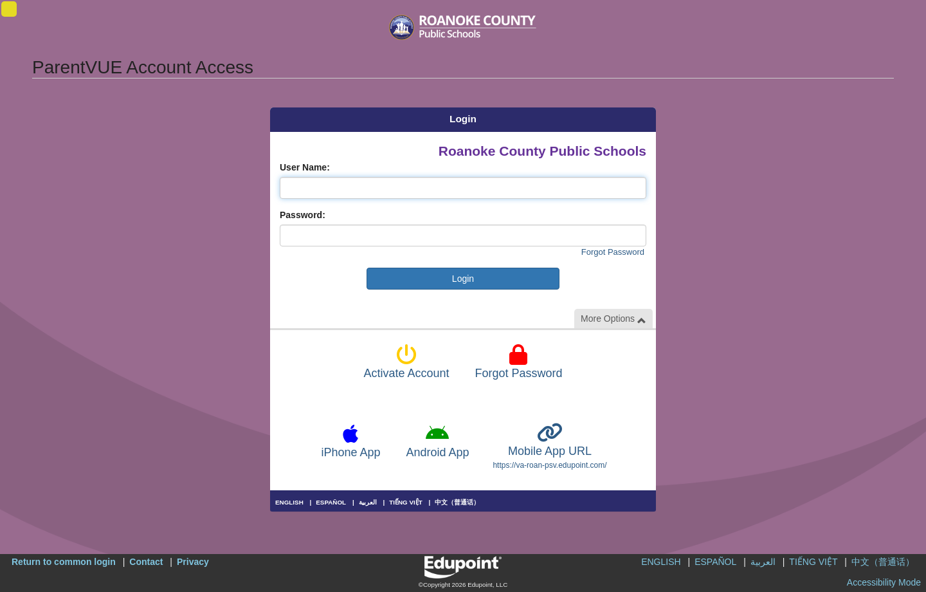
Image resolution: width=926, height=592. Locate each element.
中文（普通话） (457, 502)
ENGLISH (289, 502)
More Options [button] (613, 318)
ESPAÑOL (331, 502)
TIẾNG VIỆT (405, 502)
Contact (146, 562)
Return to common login (64, 562)
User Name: (305, 167)
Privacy (193, 562)
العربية (368, 502)
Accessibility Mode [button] (884, 582)
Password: (302, 215)
